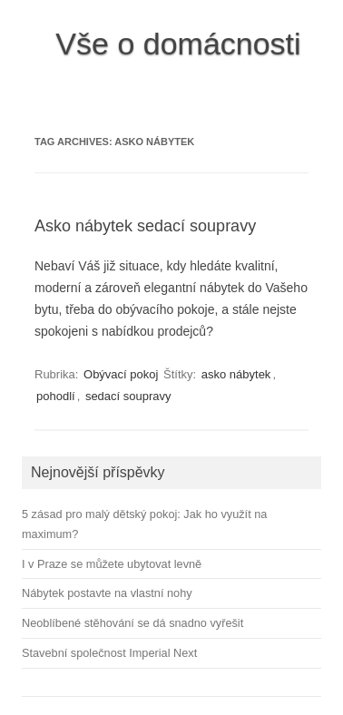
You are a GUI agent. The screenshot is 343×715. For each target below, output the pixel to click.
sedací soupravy (128, 396)
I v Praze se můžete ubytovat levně (111, 564)
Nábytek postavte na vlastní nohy (107, 593)
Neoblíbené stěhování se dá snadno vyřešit (132, 623)
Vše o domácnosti (177, 43)
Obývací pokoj (120, 374)
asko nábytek (236, 374)
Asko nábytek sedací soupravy (145, 226)
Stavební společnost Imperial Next (109, 653)
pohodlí (55, 396)
